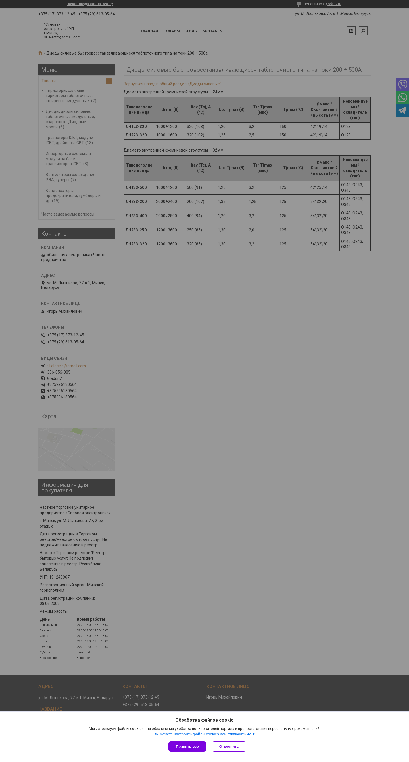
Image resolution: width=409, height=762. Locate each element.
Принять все (187, 746)
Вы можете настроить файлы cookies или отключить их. (202, 734)
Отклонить (229, 746)
